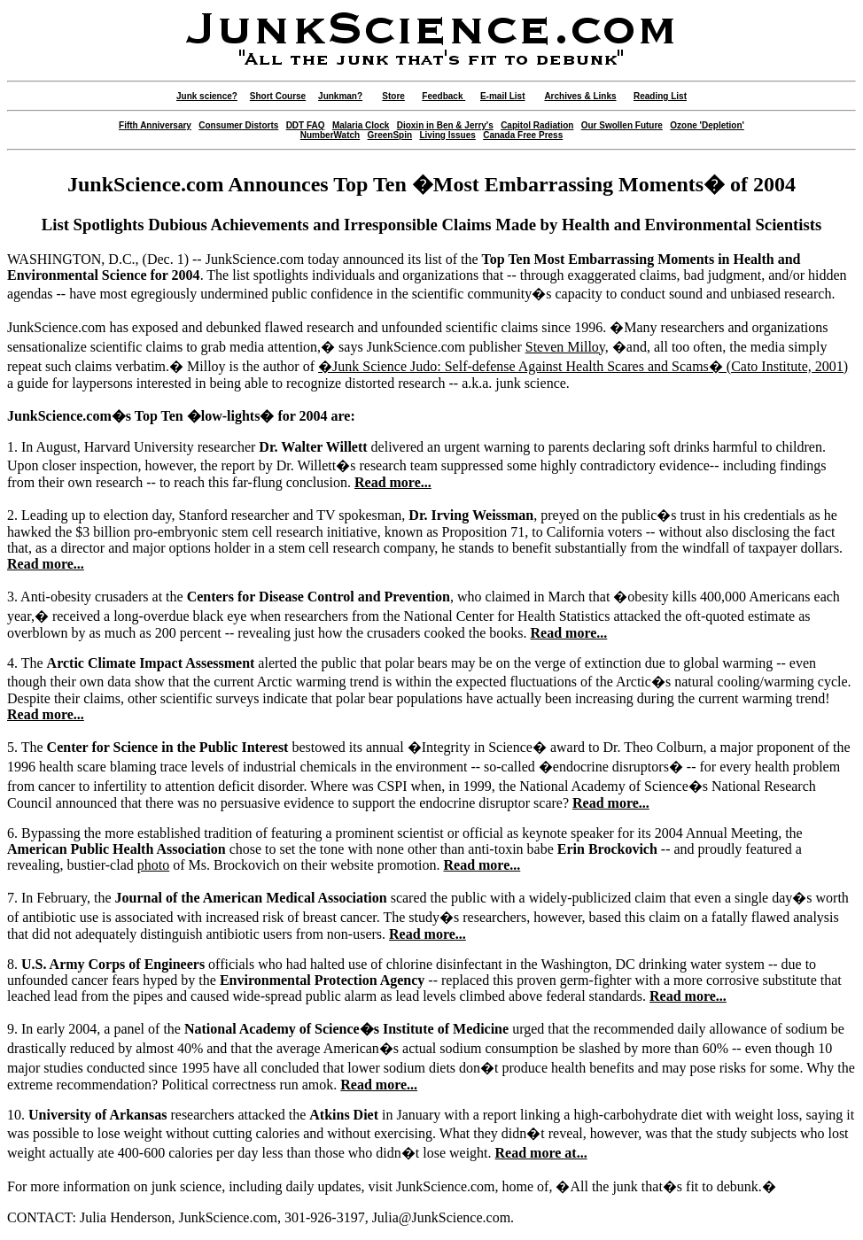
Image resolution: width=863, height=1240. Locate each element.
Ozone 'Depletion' (707, 125)
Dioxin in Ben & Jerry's (445, 125)
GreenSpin (390, 135)
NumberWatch (330, 135)
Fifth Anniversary (155, 125)
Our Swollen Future (622, 125)
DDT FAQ (305, 125)
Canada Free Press (523, 135)
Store (393, 96)
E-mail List (502, 96)
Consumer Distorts (238, 125)
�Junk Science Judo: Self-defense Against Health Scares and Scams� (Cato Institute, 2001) (583, 366)
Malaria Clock (360, 125)
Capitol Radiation (537, 125)
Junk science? (206, 96)
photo (153, 864)
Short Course (278, 96)
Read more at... (541, 1152)
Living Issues (447, 135)
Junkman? (340, 96)
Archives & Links (580, 96)
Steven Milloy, (567, 346)
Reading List (660, 96)
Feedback (443, 96)
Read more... (393, 482)
